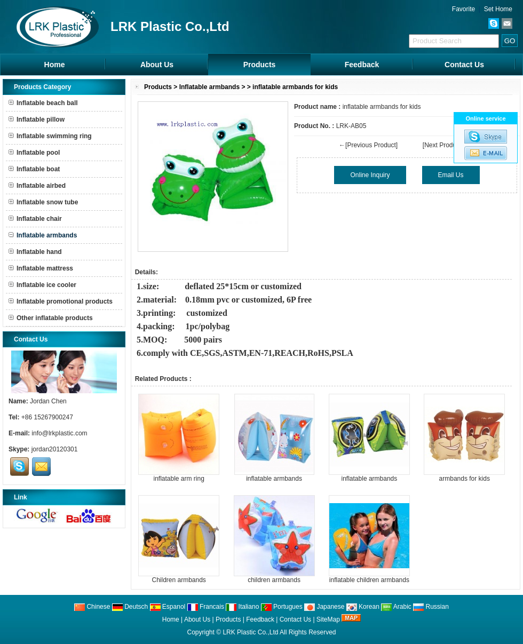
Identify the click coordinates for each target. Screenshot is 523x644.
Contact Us (464, 64)
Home (54, 64)
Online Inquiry (370, 175)
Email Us (451, 175)
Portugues (282, 606)
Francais (205, 606)
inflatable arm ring (178, 478)
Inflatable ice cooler (42, 285)
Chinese (92, 606)
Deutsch (130, 606)
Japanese (324, 606)
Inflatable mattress (41, 268)
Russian (431, 606)
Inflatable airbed (37, 185)
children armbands (274, 580)
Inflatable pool (34, 152)
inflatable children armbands (369, 580)
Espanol (168, 606)
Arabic (396, 606)
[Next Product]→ (446, 145)
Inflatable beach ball (43, 103)
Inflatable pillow (37, 119)
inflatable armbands (274, 478)
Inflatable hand (35, 252)
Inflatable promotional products (61, 301)
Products (259, 64)
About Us (156, 64)
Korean (362, 606)
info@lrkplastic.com (59, 433)
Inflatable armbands (209, 87)
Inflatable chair (35, 218)
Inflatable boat (34, 169)
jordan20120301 (54, 449)
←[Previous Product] (368, 145)
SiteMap (328, 619)
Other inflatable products (51, 318)
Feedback (362, 64)
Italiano (242, 606)
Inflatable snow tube (43, 202)
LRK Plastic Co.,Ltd (250, 632)
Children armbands (178, 580)
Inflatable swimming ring (50, 136)
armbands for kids (464, 478)
